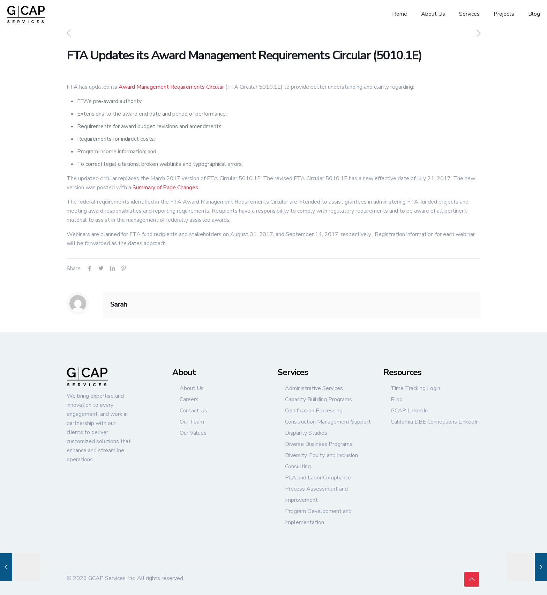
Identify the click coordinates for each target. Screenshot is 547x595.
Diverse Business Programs (318, 444)
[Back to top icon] (471, 579)
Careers (189, 399)
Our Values (193, 433)
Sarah (118, 304)
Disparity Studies (306, 433)
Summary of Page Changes (165, 187)
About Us (192, 388)
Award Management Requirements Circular (171, 87)
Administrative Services (314, 388)
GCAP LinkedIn (409, 410)
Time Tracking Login (415, 388)
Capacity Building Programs (318, 399)
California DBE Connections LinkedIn (435, 422)
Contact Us (193, 410)
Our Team (192, 422)
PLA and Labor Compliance (318, 478)
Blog (397, 399)
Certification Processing (314, 410)
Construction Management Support (328, 422)
